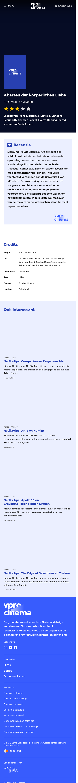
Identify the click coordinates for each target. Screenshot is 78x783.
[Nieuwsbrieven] (63, 5)
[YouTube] (10, 647)
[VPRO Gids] (11, 770)
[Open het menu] (9, 5)
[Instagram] (5, 647)
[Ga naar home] (38, 6)
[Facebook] (15, 647)
